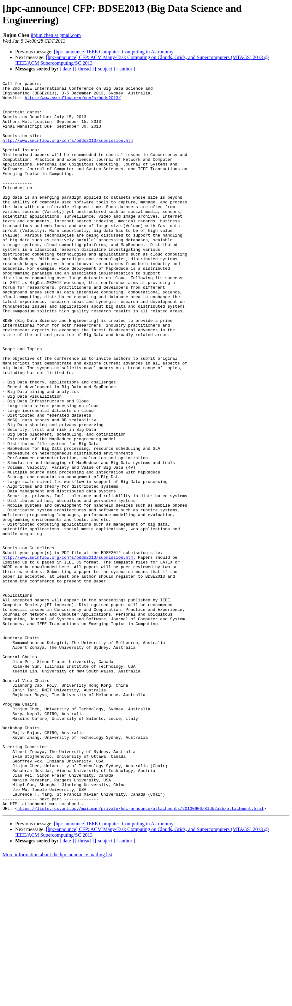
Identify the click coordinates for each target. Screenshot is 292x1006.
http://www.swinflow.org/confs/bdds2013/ (73, 101)
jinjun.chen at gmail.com (56, 35)
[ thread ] (84, 68)
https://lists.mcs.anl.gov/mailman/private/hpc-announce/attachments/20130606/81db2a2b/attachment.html (140, 954)
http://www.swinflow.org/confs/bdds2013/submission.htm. (69, 653)
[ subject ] (105, 68)
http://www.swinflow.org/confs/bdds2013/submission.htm (68, 152)
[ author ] (125, 68)
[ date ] (67, 68)
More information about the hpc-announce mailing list (57, 1000)
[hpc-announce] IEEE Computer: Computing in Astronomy (114, 51)
